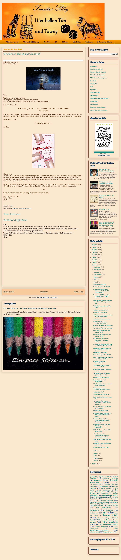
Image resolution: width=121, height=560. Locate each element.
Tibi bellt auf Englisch (105, 518)
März (96, 455)
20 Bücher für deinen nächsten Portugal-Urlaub (101, 340)
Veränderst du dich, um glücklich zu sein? (101, 374)
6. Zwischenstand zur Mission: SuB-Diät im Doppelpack (101, 290)
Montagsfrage (98, 505)
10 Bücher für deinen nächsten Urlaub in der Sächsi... (102, 402)
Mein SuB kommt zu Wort (99, 502)
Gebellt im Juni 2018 (101, 310)
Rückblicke (94, 511)
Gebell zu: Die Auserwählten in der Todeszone (103, 315)
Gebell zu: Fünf (98, 392)
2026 (95, 245)
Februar (96, 458)
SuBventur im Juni (99, 284)
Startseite (44, 292)
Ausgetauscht (113, 482)
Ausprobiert (97, 484)
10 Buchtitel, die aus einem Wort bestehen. (102, 384)
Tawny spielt (110, 515)
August (96, 277)
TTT (104, 512)
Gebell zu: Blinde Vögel (101, 377)
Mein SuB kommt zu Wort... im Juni (102, 370)
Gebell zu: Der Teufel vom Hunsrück (102, 444)
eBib (56, 42)
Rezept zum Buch (109, 509)
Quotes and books (25, 208)
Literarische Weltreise (110, 499)
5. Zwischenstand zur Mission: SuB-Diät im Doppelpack (101, 420)
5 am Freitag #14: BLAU (101, 394)
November (97, 269)
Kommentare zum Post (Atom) (47, 297)
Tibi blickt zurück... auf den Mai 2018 (102, 430)
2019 (94, 262)
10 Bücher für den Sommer (103, 328)
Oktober (97, 272)
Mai (95, 450)
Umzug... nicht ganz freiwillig (103, 325)
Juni (95, 282)
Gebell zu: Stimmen (100, 352)
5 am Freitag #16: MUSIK (102, 355)
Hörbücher (93, 83)
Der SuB (46, 42)
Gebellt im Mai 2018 (100, 410)
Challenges (89, 42)
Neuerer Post (8, 292)
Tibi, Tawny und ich (12, 42)
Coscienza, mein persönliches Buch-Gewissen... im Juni (101, 435)
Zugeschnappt (108, 532)
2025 (95, 247)
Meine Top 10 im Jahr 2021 (106, 196)
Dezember (97, 267)
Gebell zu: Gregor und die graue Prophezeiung (102, 349)
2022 (95, 255)
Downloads (94, 104)
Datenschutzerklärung (104, 42)
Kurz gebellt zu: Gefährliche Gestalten (106, 170)
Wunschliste (94, 532)
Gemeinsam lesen (110, 495)
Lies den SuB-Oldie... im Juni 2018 (101, 331)
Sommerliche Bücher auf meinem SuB (102, 366)
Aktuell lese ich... (104, 209)
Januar (96, 460)
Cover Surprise (106, 488)
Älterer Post (78, 292)
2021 (94, 257)
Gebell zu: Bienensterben (101, 319)
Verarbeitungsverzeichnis (98, 110)
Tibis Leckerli (110, 522)
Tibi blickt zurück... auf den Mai (102, 440)
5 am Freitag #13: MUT (101, 447)
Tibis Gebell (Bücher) (31, 42)
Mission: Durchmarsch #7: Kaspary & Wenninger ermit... (102, 414)
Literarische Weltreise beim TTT (102, 397)
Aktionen (65, 42)
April (95, 453)
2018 (94, 265)
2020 (95, 260)
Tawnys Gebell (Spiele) (98, 72)
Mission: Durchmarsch (109, 504)
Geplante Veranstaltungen (99, 98)
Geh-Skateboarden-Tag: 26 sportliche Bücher (103, 357)
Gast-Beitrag (104, 493)
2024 (94, 250)
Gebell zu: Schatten (100, 312)
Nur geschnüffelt (103, 507)
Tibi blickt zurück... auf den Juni (102, 306)
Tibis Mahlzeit (102, 526)
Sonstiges (109, 511)
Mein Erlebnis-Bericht (103, 500)
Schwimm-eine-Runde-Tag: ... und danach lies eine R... (102, 344)
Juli (95, 279)
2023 (94, 252)
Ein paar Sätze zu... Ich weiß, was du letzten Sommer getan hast (29, 308)
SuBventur (94, 513)
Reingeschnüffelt (95, 509)
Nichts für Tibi (113, 505)
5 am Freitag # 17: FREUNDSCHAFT (100, 322)
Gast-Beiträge (95, 92)
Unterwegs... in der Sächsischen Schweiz (101, 388)
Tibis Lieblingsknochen (108, 524)
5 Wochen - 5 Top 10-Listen (100, 476)
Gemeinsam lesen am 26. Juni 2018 (102, 335)
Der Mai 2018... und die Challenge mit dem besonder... (101, 425)
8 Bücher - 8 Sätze (110, 478)
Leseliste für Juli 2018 (101, 287)
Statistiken (77, 42)
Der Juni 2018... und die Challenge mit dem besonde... (101, 296)
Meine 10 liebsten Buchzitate (99, 362)
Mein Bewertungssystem (98, 78)
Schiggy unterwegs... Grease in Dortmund (106, 182)
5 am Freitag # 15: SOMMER (99, 380)
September (98, 274)
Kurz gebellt (100, 497)
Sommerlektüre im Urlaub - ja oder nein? (102, 407)
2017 (94, 464)
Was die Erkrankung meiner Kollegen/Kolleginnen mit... (102, 302)
